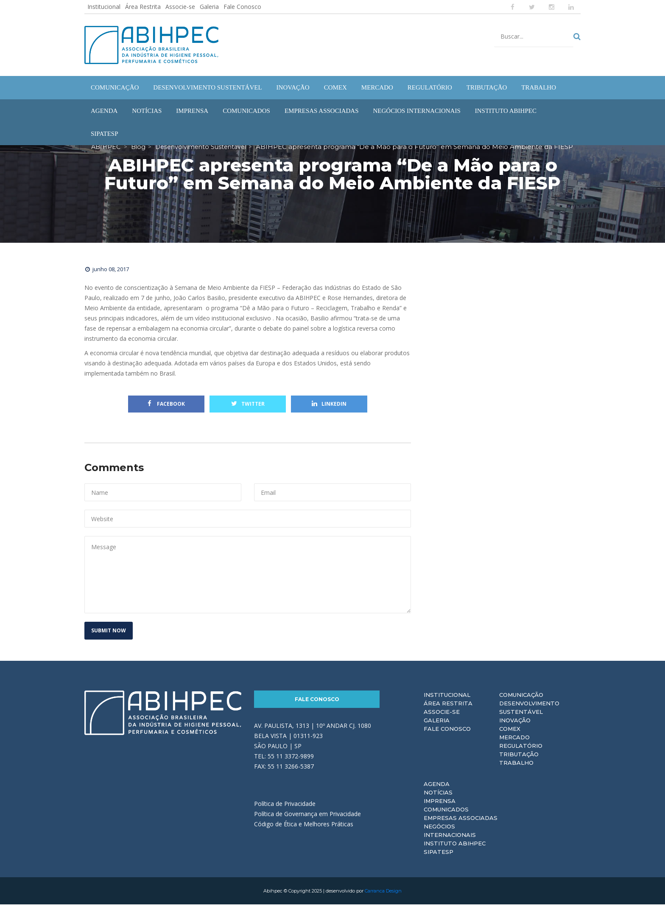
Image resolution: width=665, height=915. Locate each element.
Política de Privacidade (285, 814)
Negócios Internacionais (450, 841)
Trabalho (516, 773)
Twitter (248, 414)
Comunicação (521, 705)
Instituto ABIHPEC (455, 853)
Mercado (514, 747)
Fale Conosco (242, 7)
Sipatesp (438, 862)
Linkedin (329, 414)
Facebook (166, 414)
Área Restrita (143, 7)
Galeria (209, 7)
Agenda (437, 794)
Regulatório (520, 756)
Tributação (519, 764)
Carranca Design (383, 901)
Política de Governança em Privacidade (307, 824)
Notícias (438, 803)
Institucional (103, 7)
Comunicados (446, 820)
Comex (509, 739)
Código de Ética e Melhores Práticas (303, 835)
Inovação (515, 730)
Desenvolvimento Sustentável (529, 718)
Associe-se (180, 7)
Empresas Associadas (460, 828)
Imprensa (439, 811)
